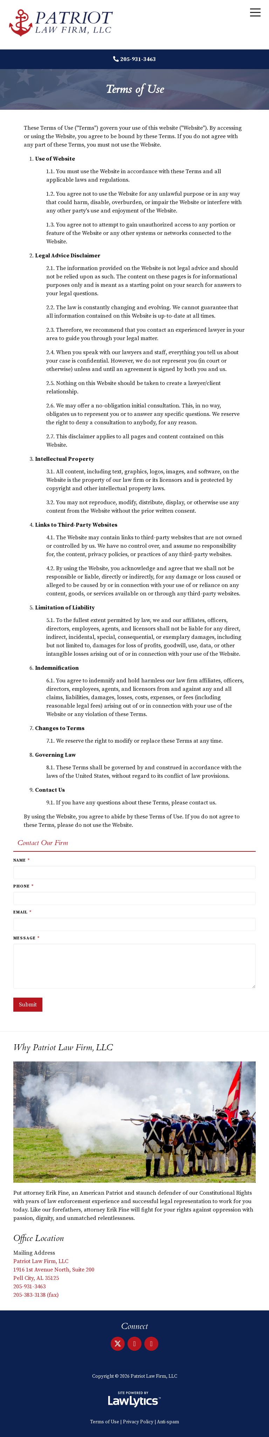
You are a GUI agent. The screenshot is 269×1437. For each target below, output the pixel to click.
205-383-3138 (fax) (36, 1294)
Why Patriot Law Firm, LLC (63, 1047)
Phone (23, 886)
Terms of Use (104, 1422)
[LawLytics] (134, 1399)
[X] (118, 1344)
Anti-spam (168, 1422)
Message (26, 938)
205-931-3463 (138, 59)
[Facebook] (151, 1344)
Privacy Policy (138, 1422)
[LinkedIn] (134, 1344)
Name (21, 860)
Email (22, 912)
